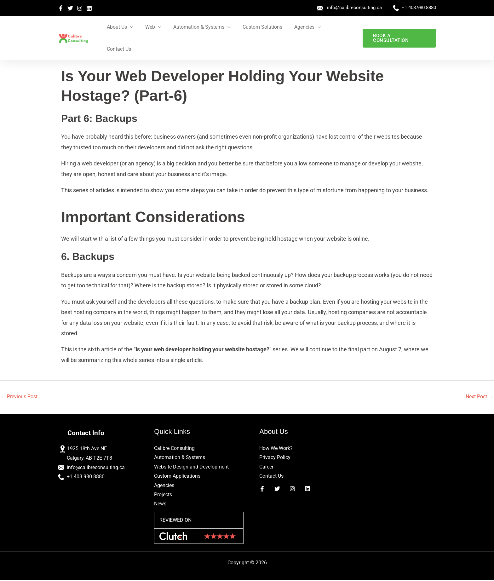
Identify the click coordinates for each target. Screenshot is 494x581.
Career (266, 467)
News (160, 505)
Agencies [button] (299, 27)
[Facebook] (61, 8)
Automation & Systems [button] (197, 27)
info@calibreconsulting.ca (354, 7)
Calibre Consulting (174, 449)
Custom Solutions (259, 27)
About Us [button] (119, 27)
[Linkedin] (89, 8)
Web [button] (150, 27)
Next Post (479, 397)
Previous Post (19, 397)
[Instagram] (80, 8)
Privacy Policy (274, 458)
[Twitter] (70, 8)
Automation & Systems (179, 458)
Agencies (164, 486)
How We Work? (276, 449)
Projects (163, 495)
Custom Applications (177, 477)
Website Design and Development (191, 467)
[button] (398, 27)
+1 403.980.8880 (419, 7)
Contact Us (337, 27)
